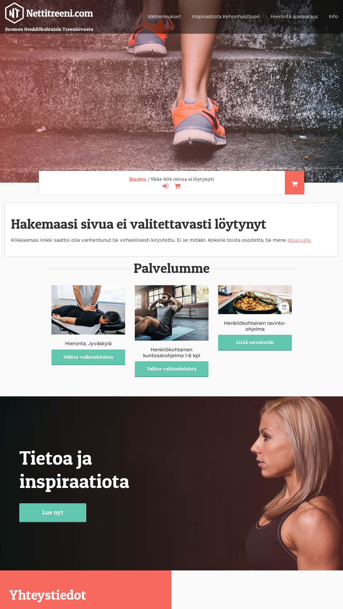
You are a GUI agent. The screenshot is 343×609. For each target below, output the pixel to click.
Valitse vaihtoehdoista (88, 357)
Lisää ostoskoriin (255, 342)
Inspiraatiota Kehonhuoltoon (226, 16)
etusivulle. (300, 240)
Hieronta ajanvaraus (294, 16)
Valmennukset (164, 16)
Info (333, 16)
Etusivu (137, 179)
